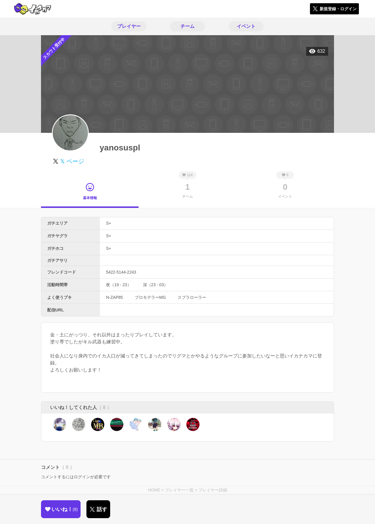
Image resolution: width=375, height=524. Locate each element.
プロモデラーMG (150, 297)
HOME (154, 490)
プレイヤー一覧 (179, 490)
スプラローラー (192, 297)
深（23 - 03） (155, 284)
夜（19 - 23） (118, 284)
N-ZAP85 (114, 297)
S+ (108, 223)
